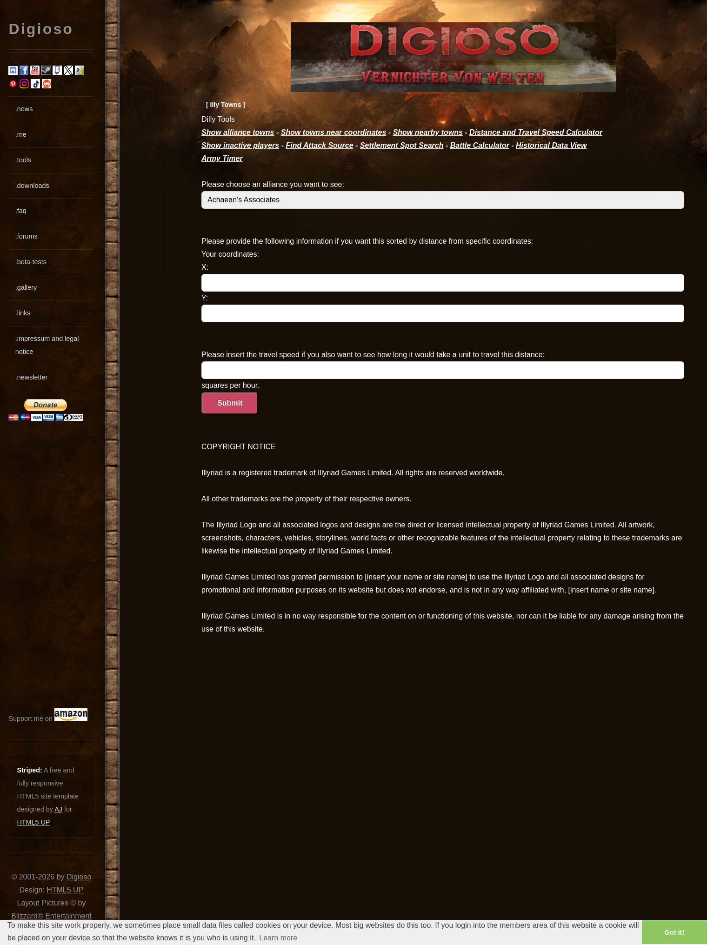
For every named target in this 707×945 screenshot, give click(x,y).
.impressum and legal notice (47, 345)
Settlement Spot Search (402, 145)
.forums (26, 236)
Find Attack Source (319, 145)
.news (24, 109)
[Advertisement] (36, 564)
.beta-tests (31, 262)
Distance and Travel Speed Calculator (535, 132)
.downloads (32, 185)
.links (23, 313)
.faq (21, 210)
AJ (58, 809)
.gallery (26, 287)
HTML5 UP (33, 822)
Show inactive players (240, 145)
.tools (23, 160)
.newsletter (31, 377)
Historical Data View (551, 145)
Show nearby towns (428, 132)
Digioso (79, 877)
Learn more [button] (278, 938)
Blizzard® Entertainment (51, 916)
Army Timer (222, 158)
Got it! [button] (674, 932)
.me (21, 134)
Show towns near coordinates (334, 132)
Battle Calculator (479, 145)
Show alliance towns (237, 132)
